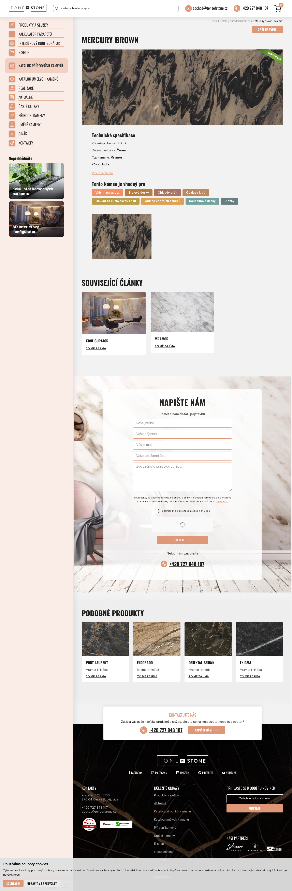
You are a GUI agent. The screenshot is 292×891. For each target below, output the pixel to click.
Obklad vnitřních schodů (162, 190)
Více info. (222, 490)
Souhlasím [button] (13, 883)
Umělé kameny (164, 824)
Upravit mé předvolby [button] (42, 883)
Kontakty (160, 857)
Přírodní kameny (165, 816)
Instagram (159, 761)
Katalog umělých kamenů (171, 808)
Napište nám (204, 719)
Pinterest (205, 761)
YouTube (229, 761)
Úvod (214, 21)
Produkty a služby (166, 784)
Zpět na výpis (266, 29)
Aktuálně (160, 792)
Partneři (159, 849)
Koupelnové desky (202, 190)
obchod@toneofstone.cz (210, 7)
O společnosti (164, 840)
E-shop (159, 833)
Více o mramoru (103, 162)
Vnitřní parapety (107, 181)
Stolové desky (138, 181)
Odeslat (179, 528)
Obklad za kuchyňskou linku (116, 190)
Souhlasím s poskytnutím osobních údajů (186, 499)
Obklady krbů (195, 181)
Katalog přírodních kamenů (236, 21)
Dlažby (229, 190)
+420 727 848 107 (254, 7)
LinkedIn (182, 761)
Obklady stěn (167, 181)
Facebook (135, 761)
